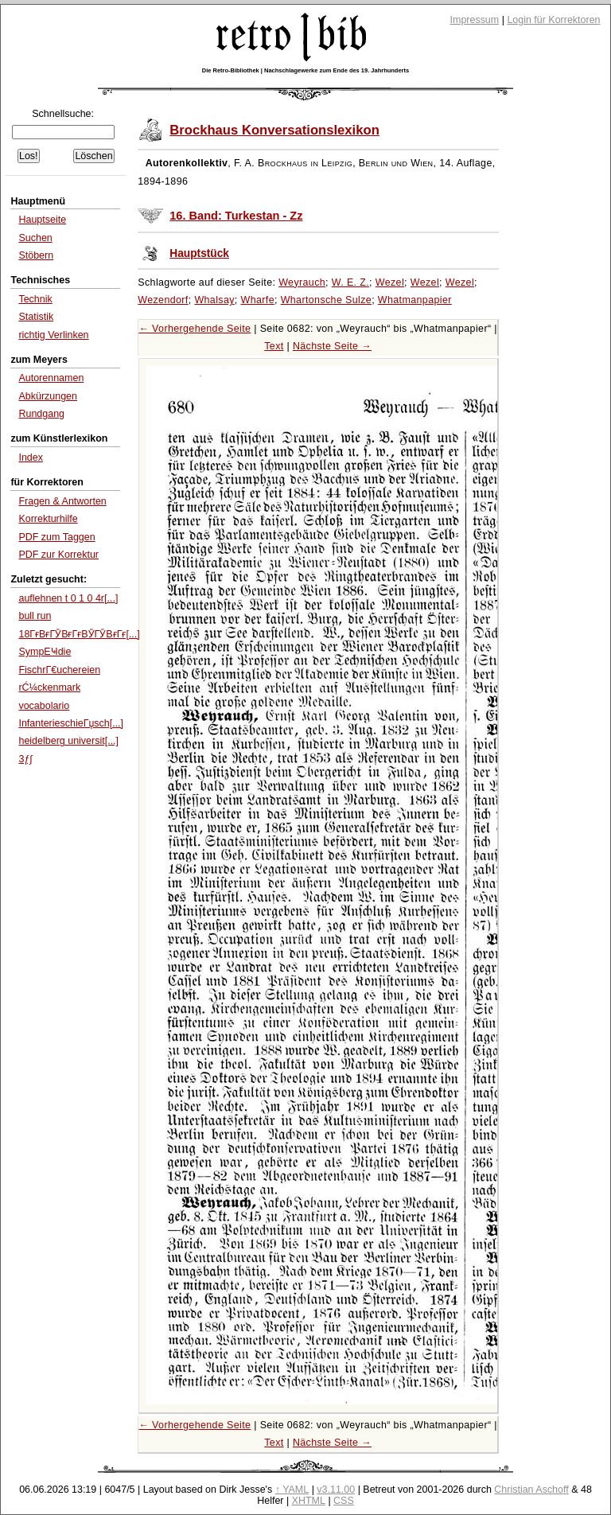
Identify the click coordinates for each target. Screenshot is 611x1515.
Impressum (475, 19)
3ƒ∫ (25, 759)
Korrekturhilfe (47, 518)
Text (273, 346)
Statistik (35, 316)
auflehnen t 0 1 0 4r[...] (68, 598)
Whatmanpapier (415, 300)
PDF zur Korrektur (58, 554)
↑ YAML (292, 1489)
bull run (34, 615)
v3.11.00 (336, 1489)
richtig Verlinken (53, 335)
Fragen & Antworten (62, 501)
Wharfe (257, 300)
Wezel (390, 282)
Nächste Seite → (332, 346)
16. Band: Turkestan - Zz (235, 215)
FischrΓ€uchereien (59, 670)
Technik (35, 299)
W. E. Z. (350, 282)
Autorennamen (51, 378)
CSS (343, 1500)
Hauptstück (199, 253)
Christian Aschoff (531, 1489)
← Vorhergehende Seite (194, 328)
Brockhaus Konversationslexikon (274, 130)
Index (30, 457)
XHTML (308, 1500)
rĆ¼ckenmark (49, 687)
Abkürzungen (47, 396)
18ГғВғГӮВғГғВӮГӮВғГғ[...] (78, 634)
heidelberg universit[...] (68, 740)
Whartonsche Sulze (326, 300)
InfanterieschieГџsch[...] (70, 723)
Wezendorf (163, 300)
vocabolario (43, 705)
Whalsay (214, 300)
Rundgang (41, 413)
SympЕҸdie (44, 651)
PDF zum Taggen (56, 537)
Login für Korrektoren (553, 19)
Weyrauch (301, 282)
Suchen (35, 237)
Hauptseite (42, 219)
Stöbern (35, 255)
